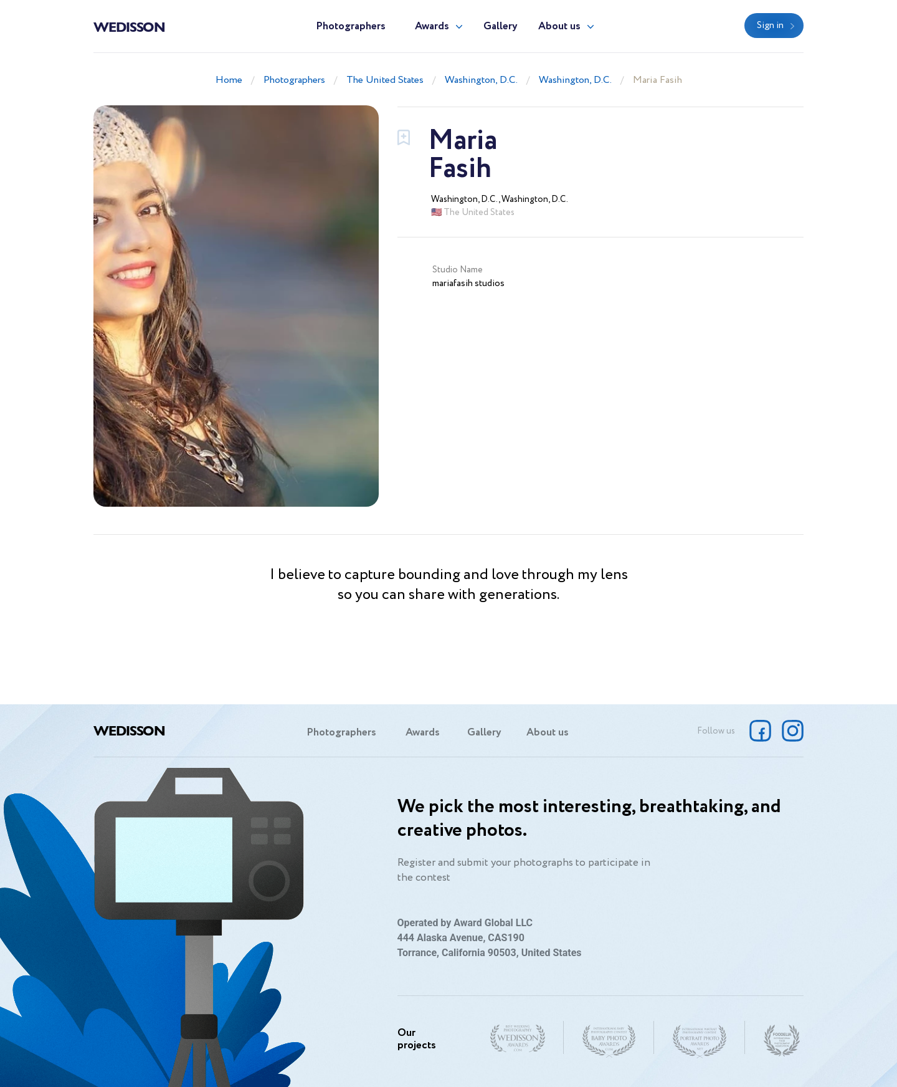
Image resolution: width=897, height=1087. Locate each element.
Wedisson (129, 26)
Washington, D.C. (481, 80)
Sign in (770, 25)
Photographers (351, 26)
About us (559, 26)
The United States (385, 80)
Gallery (500, 26)
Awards (432, 26)
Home (229, 80)
